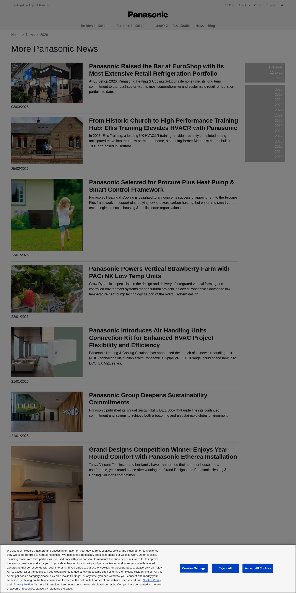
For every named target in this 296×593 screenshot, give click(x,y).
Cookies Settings (194, 568)
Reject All (225, 568)
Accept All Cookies (258, 568)
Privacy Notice (23, 584)
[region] (148, 568)
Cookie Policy (152, 580)
